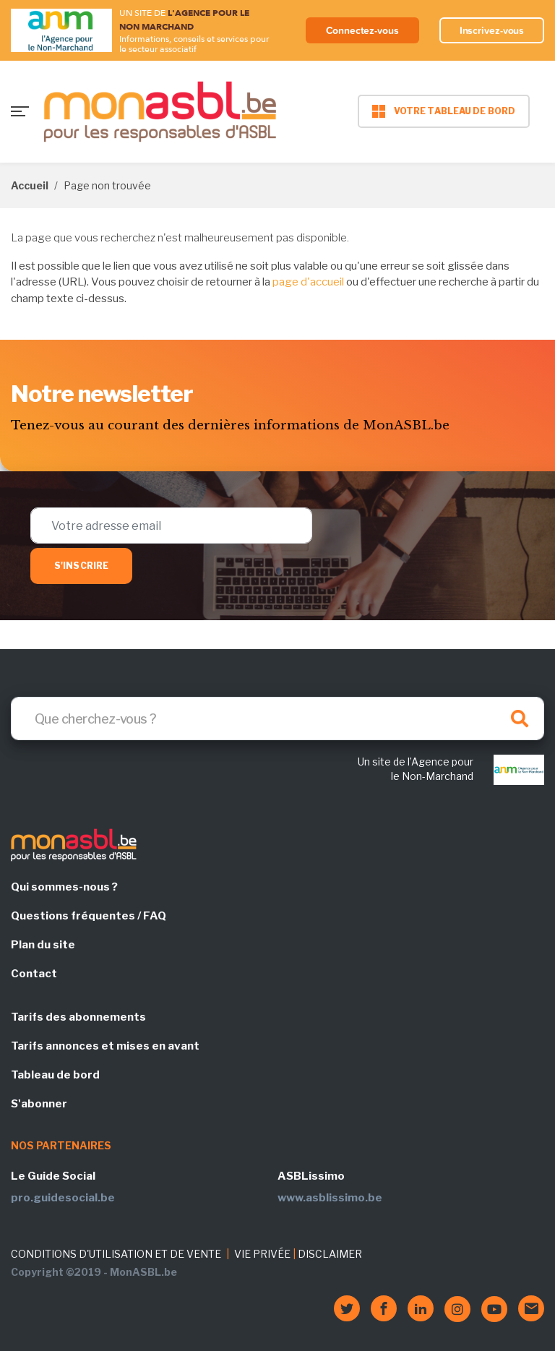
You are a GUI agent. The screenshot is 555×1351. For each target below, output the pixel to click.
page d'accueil (308, 281)
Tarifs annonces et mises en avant (105, 1045)
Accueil (29, 185)
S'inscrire (81, 565)
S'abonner (39, 1103)
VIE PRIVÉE (262, 1254)
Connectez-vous (362, 30)
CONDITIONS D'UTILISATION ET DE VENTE (116, 1254)
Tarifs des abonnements (78, 1017)
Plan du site (43, 944)
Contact (34, 973)
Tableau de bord (55, 1074)
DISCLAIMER (330, 1254)
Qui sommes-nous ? (64, 886)
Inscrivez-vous (492, 30)
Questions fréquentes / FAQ (88, 915)
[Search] (277, 718)
